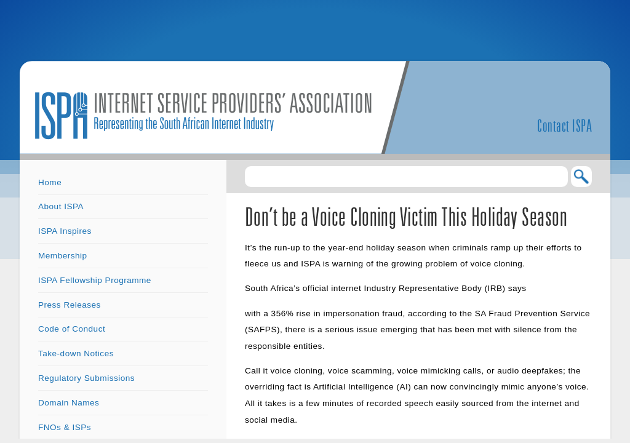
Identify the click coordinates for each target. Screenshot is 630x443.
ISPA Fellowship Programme (94, 280)
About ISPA (61, 206)
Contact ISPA (564, 126)
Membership (62, 255)
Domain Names (68, 402)
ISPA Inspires (65, 231)
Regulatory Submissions (86, 378)
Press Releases (69, 304)
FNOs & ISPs (64, 427)
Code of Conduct (71, 328)
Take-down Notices (76, 353)
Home (50, 182)
